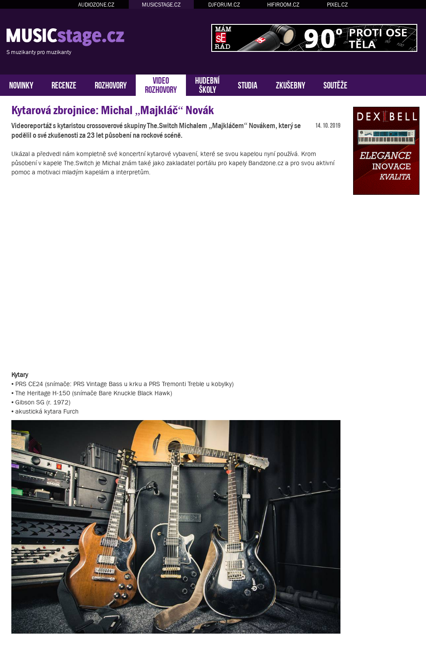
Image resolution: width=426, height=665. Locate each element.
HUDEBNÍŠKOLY (207, 84)
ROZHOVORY (111, 84)
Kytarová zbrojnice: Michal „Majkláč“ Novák (112, 110)
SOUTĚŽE (335, 84)
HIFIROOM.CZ (283, 4)
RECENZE (64, 84)
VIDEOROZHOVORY (161, 84)
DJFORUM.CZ (224, 4)
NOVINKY (21, 84)
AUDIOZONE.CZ (96, 4)
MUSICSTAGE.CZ (161, 4)
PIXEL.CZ (337, 4)
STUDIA (248, 84)
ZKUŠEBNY (290, 84)
